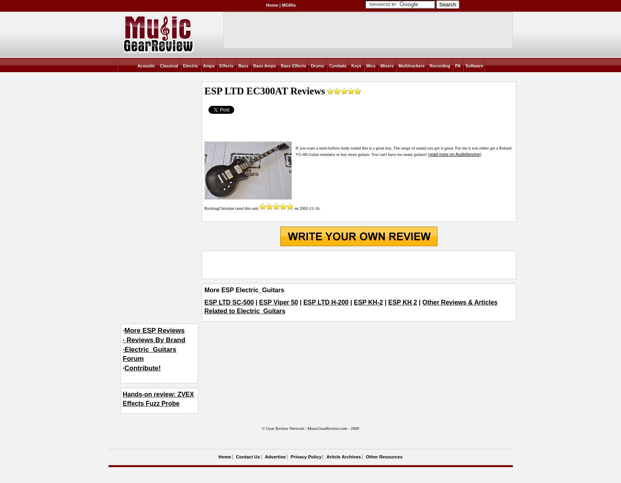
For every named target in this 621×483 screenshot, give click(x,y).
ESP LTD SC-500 (229, 302)
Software (474, 65)
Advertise (275, 456)
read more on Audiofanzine (455, 154)
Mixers (387, 65)
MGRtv (289, 5)
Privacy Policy (305, 456)
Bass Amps (264, 65)
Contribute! (142, 368)
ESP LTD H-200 (325, 302)
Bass (243, 65)
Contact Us (248, 456)
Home (272, 5)
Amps (209, 65)
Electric (191, 65)
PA (457, 65)
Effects (227, 65)
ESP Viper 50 (278, 302)
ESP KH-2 (368, 302)
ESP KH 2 (402, 302)
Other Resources (384, 456)
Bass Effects (293, 65)
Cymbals (337, 65)
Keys (356, 65)
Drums (317, 65)
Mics (371, 65)
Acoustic (146, 65)
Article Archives (344, 456)
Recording (440, 65)
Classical (169, 65)
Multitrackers (411, 65)
